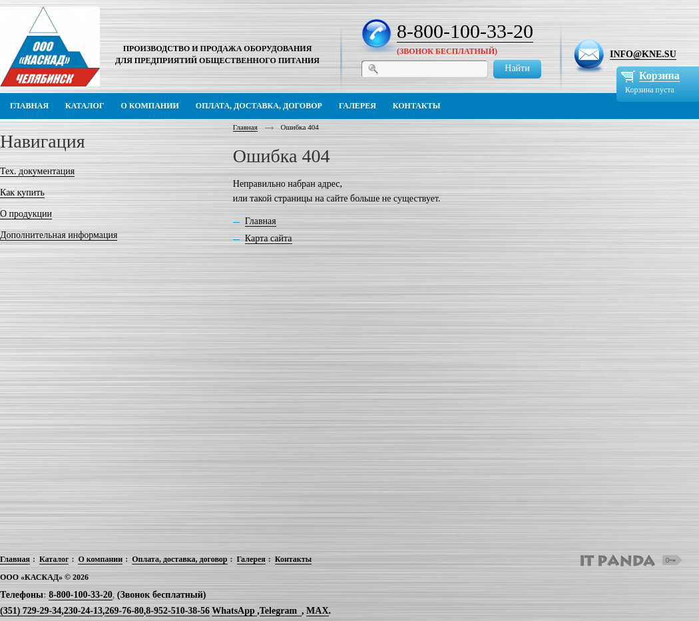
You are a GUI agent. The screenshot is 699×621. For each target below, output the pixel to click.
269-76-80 (124, 611)
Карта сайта (268, 238)
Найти (517, 68)
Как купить (22, 192)
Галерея (251, 559)
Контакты (293, 559)
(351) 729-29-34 (30, 611)
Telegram (278, 611)
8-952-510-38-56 (178, 611)
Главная (245, 127)
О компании (100, 559)
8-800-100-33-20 (465, 31)
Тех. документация (37, 171)
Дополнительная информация (58, 235)
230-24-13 (83, 611)
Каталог (54, 559)
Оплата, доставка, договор (179, 559)
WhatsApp (234, 611)
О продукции (26, 214)
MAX (317, 611)
